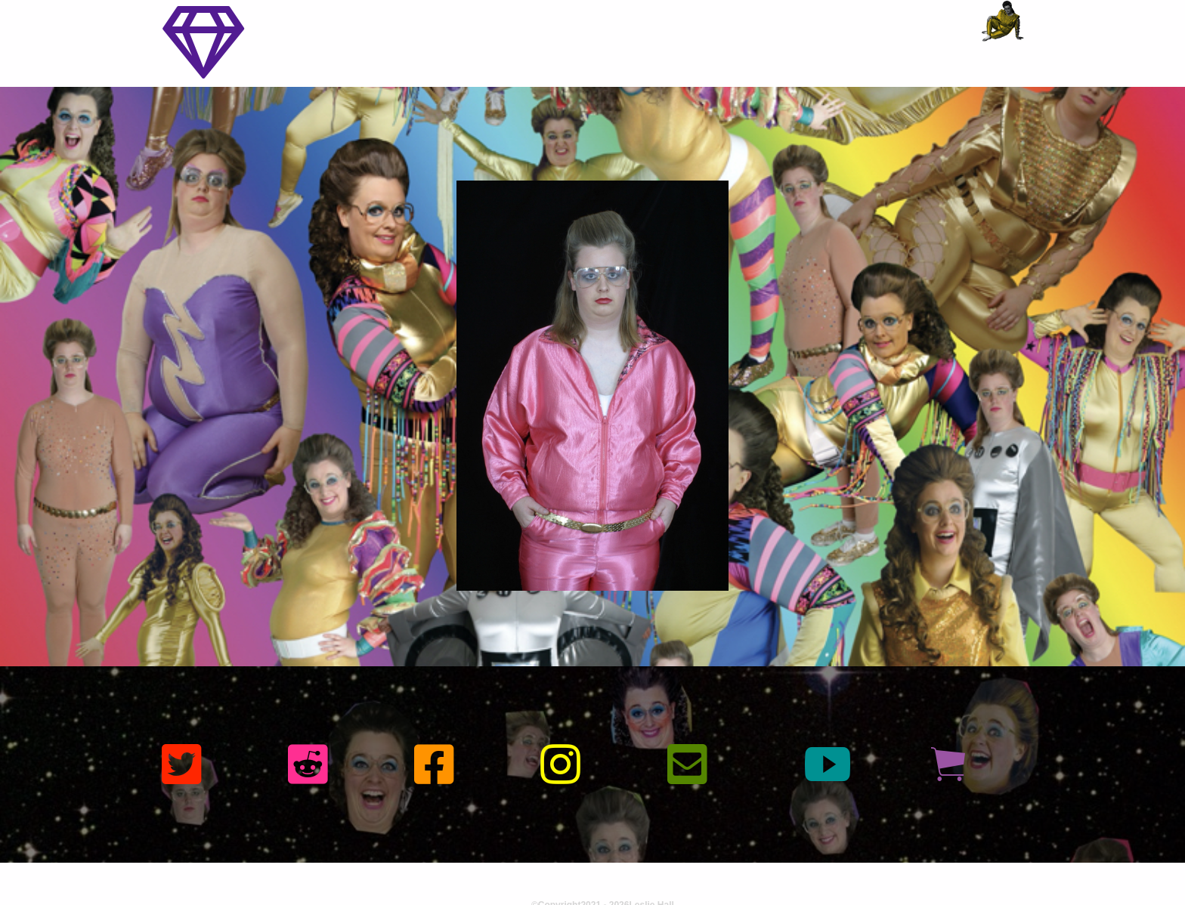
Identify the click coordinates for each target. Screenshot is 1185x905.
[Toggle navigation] (203, 43)
